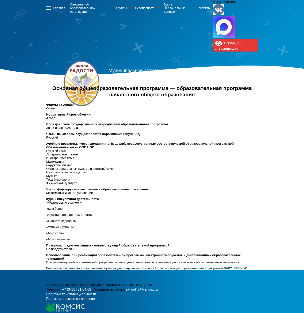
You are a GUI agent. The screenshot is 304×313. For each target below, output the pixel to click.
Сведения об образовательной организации (82, 8)
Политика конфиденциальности (71, 294)
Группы (121, 8)
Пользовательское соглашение (70, 299)
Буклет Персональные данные (175, 8)
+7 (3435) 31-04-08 (77, 289)
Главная (59, 8)
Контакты (203, 8)
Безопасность (145, 8)
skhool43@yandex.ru (198, 92)
